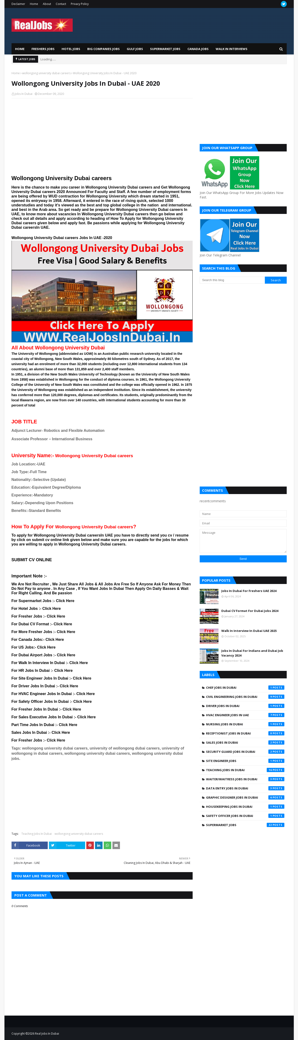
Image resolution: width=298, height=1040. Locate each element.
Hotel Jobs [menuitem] (71, 49)
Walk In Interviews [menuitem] (231, 49)
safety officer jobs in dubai (245, 816)
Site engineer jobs (245, 761)
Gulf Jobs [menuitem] (135, 49)
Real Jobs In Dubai (47, 1034)
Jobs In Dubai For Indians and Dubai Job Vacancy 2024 (252, 653)
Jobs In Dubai (23, 94)
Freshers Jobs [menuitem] (43, 49)
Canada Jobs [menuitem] (198, 49)
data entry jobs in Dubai (245, 788)
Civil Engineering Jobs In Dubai (245, 697)
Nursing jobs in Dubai (245, 724)
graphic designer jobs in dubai (245, 797)
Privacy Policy (80, 4)
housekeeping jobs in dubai (245, 806)
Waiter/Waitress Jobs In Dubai (245, 779)
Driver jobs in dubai (245, 706)
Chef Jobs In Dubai (245, 687)
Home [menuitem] (19, 49)
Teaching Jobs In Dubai (36, 834)
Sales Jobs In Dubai (245, 742)
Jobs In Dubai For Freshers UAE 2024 (248, 591)
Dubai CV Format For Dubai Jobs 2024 (249, 611)
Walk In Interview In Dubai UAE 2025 (249, 631)
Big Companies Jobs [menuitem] (103, 49)
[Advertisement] (102, 136)
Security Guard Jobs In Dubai (245, 752)
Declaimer (18, 4)
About (47, 4)
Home (34, 4)
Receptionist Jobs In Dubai (245, 733)
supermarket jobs (245, 825)
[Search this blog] (232, 280)
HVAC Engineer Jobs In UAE (245, 715)
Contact (61, 4)
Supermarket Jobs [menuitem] (165, 49)
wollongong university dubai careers (46, 73)
